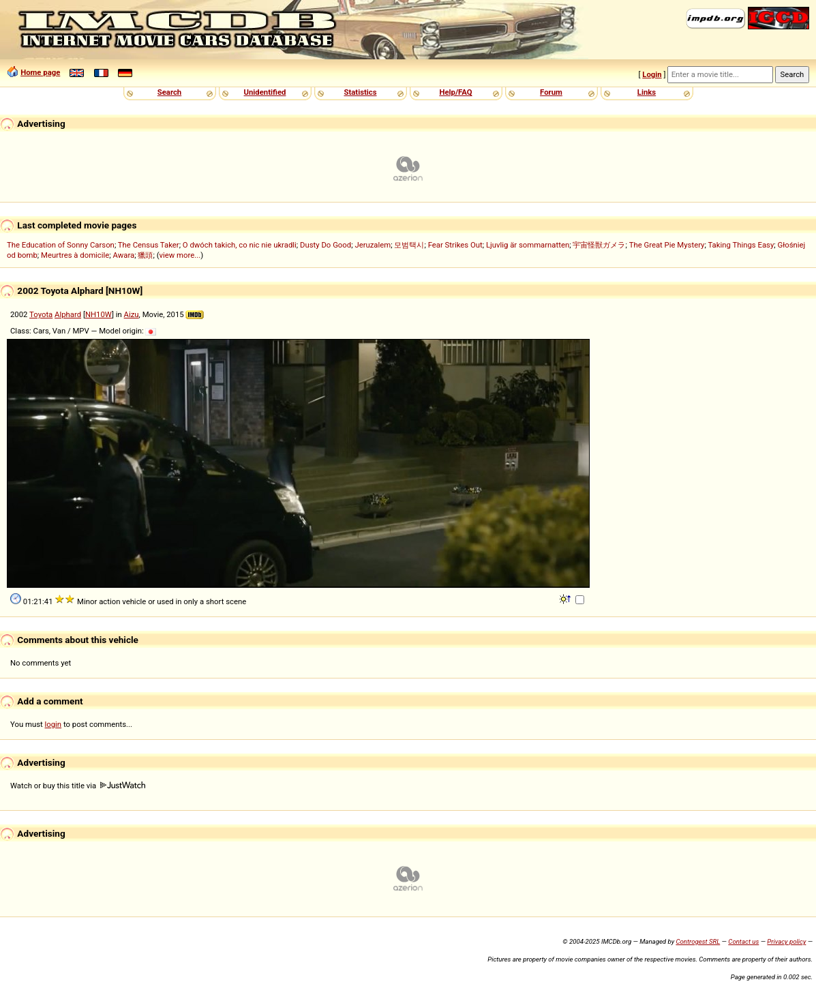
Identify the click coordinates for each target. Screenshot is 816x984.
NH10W (98, 314)
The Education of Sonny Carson (61, 245)
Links (646, 92)
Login (651, 74)
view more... (180, 255)
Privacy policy (786, 941)
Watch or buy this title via (77, 785)
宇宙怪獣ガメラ (599, 245)
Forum (551, 92)
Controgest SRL (698, 941)
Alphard (68, 314)
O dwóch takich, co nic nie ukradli (240, 245)
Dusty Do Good (325, 245)
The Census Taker (148, 245)
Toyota (40, 314)
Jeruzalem (372, 245)
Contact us (743, 941)
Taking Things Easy (741, 245)
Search (169, 92)
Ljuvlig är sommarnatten (527, 245)
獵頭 (145, 255)
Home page (40, 72)
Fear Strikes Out (455, 245)
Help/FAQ (455, 92)
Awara (124, 255)
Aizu (131, 314)
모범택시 (409, 245)
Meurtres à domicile (75, 255)
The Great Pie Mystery (667, 245)
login (53, 724)
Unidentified (265, 92)
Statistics (360, 92)
